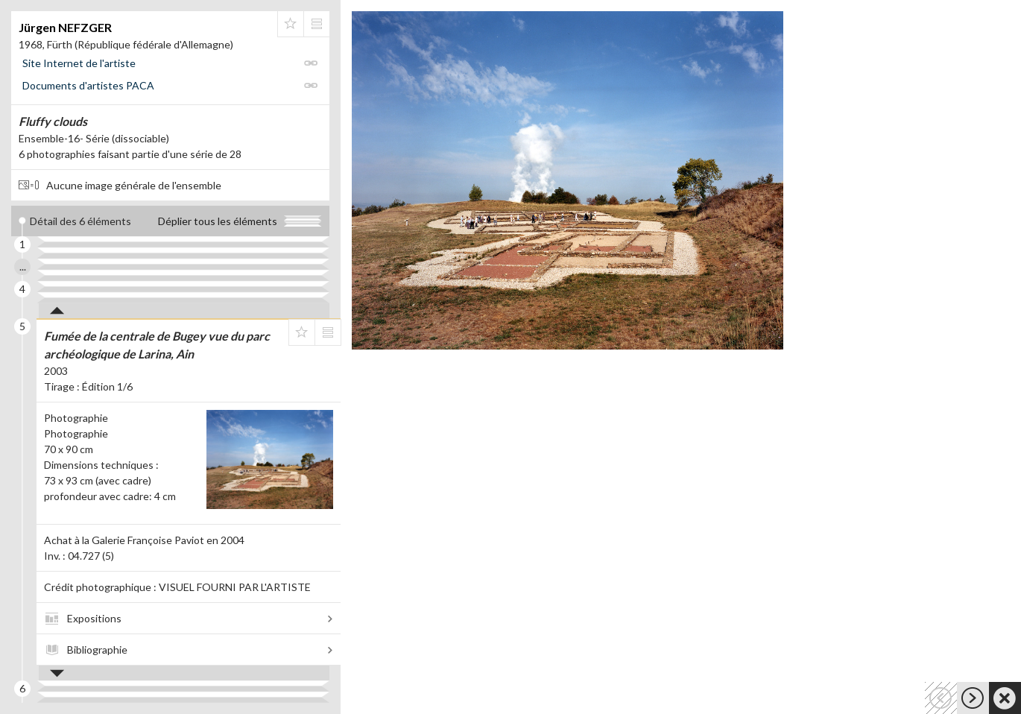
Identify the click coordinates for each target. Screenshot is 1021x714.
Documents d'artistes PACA (88, 85)
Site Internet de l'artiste (79, 63)
